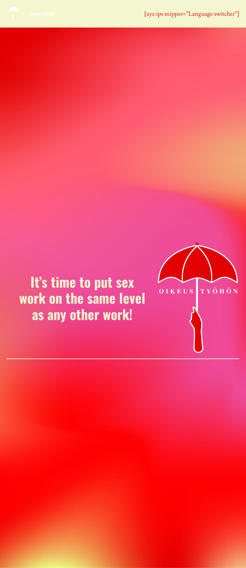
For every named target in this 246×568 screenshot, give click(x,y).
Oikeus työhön (42, 14)
